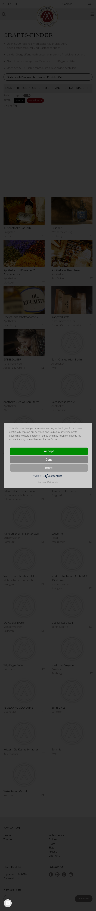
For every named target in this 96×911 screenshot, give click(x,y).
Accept (49, 451)
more (49, 468)
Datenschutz (53, 482)
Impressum (42, 482)
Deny (48, 459)
